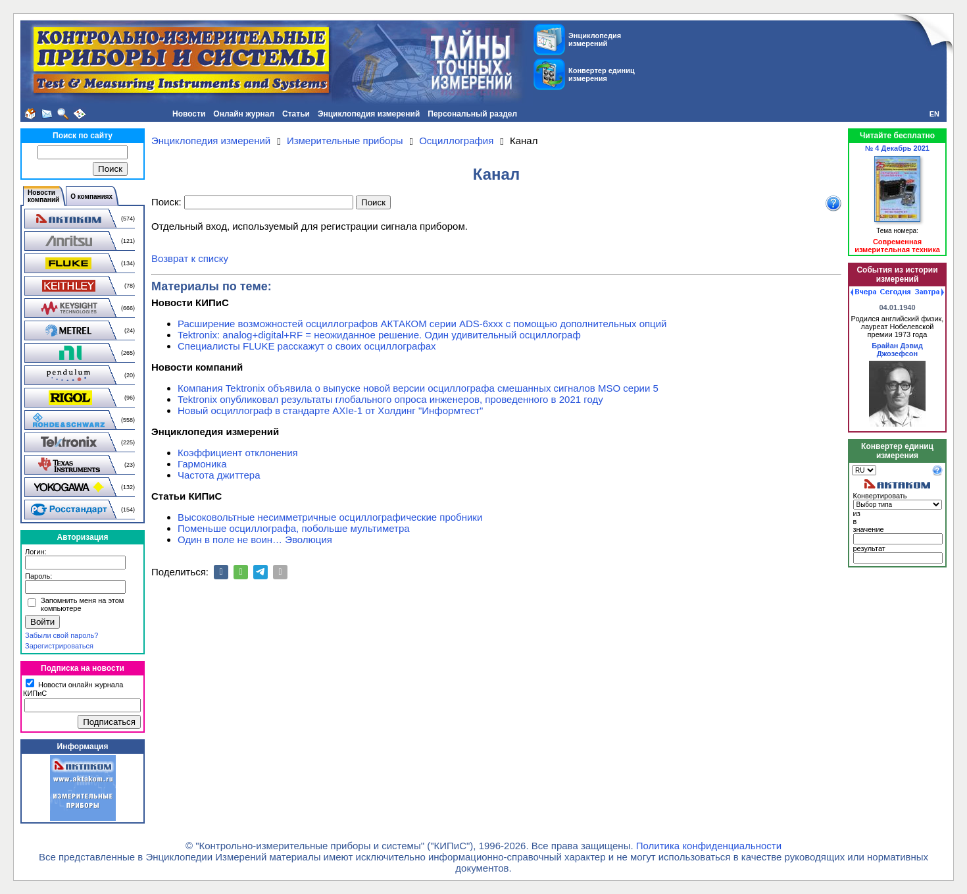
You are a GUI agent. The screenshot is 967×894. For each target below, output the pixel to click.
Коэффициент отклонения (238, 452)
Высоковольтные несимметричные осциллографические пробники (330, 517)
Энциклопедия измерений (369, 113)
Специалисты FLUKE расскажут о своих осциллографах (307, 346)
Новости (188, 113)
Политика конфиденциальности (708, 845)
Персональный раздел (472, 113)
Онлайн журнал (243, 113)
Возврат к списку (189, 258)
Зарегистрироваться (59, 646)
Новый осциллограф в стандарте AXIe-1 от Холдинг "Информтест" (330, 410)
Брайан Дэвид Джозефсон (897, 349)
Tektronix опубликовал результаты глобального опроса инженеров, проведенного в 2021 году (390, 399)
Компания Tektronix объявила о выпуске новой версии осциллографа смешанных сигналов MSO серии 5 (418, 388)
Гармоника (202, 463)
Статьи (296, 113)
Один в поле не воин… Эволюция (255, 539)
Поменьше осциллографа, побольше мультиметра (294, 528)
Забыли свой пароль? (61, 635)
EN (934, 114)
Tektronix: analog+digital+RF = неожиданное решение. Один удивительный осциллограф (379, 334)
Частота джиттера (219, 475)
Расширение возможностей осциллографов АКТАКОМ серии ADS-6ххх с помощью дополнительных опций (422, 323)
